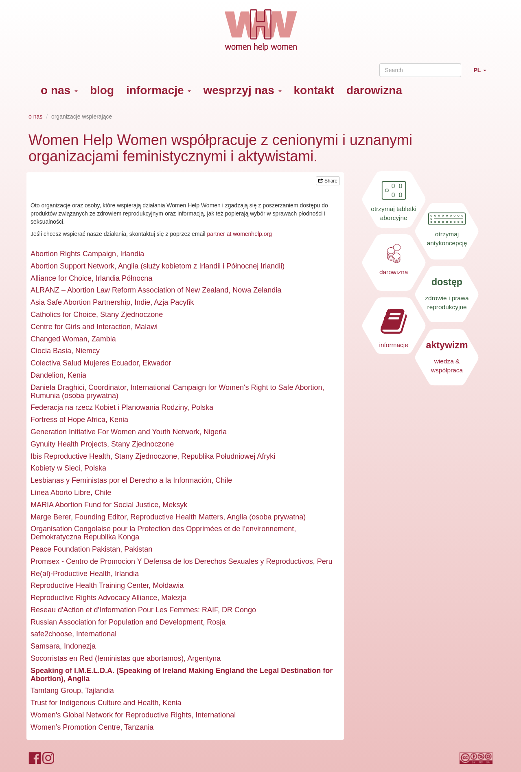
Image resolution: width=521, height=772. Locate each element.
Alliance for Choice (61, 278)
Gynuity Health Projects (69, 444)
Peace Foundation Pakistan (75, 549)
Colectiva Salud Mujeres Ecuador (84, 363)
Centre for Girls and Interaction (81, 327)
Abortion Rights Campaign (73, 254)
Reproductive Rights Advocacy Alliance (94, 598)
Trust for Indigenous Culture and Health (95, 703)
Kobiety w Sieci (55, 468)
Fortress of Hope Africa (68, 420)
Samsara (45, 646)
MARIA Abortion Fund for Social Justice (94, 505)
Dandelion (47, 375)
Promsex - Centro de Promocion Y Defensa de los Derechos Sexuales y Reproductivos (172, 561)
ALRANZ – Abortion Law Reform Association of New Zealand (129, 290)
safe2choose (51, 634)
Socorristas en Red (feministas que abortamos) (107, 658)
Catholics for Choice (63, 314)
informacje (158, 90)
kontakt (314, 90)
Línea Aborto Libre (60, 492)
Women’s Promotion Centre (75, 727)
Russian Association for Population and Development (117, 622)
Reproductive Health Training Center (90, 585)
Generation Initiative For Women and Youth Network (115, 432)
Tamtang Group (56, 690)
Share (327, 181)
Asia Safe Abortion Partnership (80, 302)
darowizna (374, 90)
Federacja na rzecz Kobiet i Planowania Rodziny (109, 407)
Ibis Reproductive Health (70, 456)
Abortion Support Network (72, 266)
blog (102, 90)
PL (483, 73)
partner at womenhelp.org (239, 234)
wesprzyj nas (242, 90)
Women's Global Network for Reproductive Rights (111, 715)
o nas (59, 90)
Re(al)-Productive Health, (72, 574)
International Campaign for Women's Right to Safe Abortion (226, 387)
